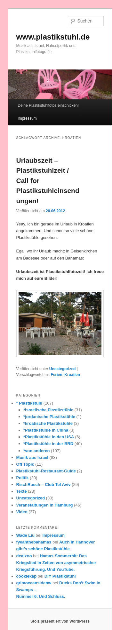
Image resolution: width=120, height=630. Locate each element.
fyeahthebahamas (34, 542)
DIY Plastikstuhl (60, 576)
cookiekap (26, 576)
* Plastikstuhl (29, 403)
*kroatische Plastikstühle (48, 423)
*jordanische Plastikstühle (49, 416)
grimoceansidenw (34, 582)
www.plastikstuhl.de (53, 36)
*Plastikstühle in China (45, 430)
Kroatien (72, 374)
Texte (21, 491)
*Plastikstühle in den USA (48, 436)
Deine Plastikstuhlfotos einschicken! (48, 105)
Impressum (27, 118)
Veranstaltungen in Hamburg (44, 505)
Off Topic (25, 464)
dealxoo (24, 555)
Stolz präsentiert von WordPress (60, 621)
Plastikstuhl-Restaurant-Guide (46, 471)
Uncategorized (62, 369)
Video (22, 511)
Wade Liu (25, 535)
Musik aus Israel (32, 457)
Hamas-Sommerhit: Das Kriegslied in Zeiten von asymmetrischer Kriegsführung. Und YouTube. (56, 562)
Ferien (56, 374)
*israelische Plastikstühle (48, 409)
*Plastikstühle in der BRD (48, 443)
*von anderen (36, 450)
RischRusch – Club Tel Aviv (43, 484)
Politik (22, 477)
